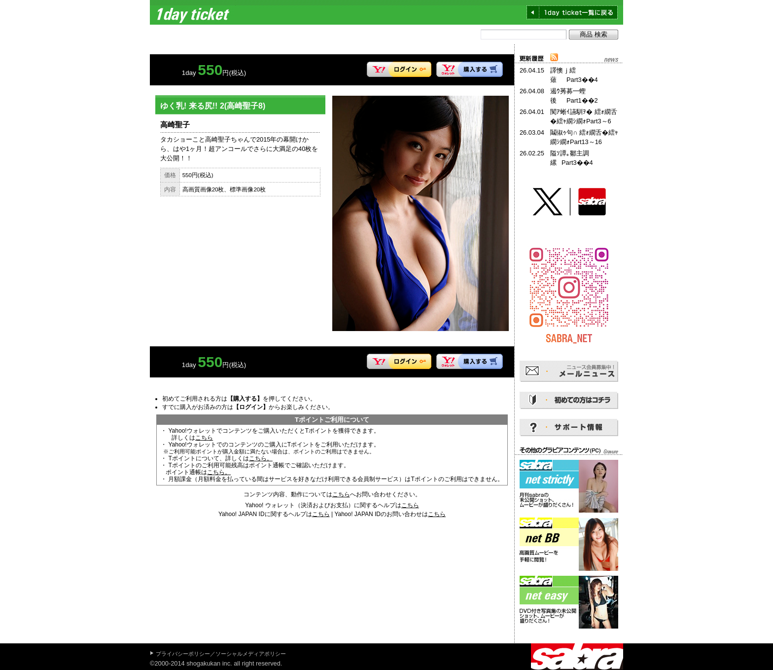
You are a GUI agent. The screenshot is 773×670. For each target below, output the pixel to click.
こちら (204, 437)
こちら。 (261, 458)
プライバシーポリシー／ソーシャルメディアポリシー (221, 654)
